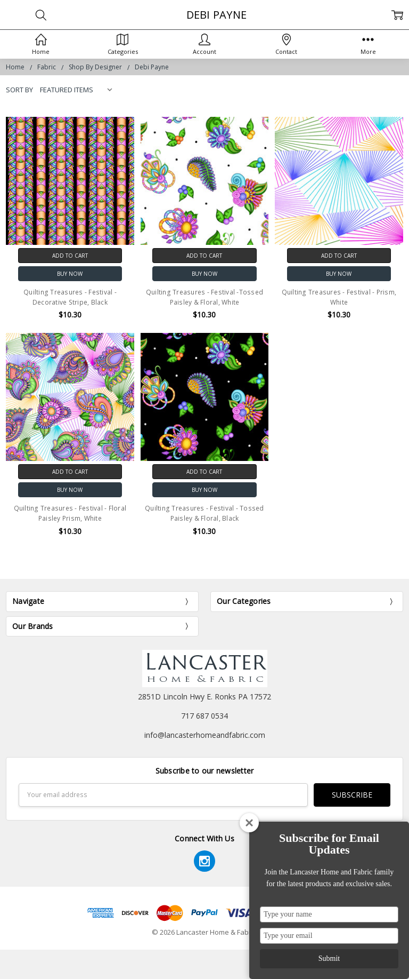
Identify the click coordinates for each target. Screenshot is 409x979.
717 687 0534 (204, 716)
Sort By (19, 89)
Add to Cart (70, 255)
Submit (329, 958)
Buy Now (70, 273)
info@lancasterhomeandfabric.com (204, 735)
